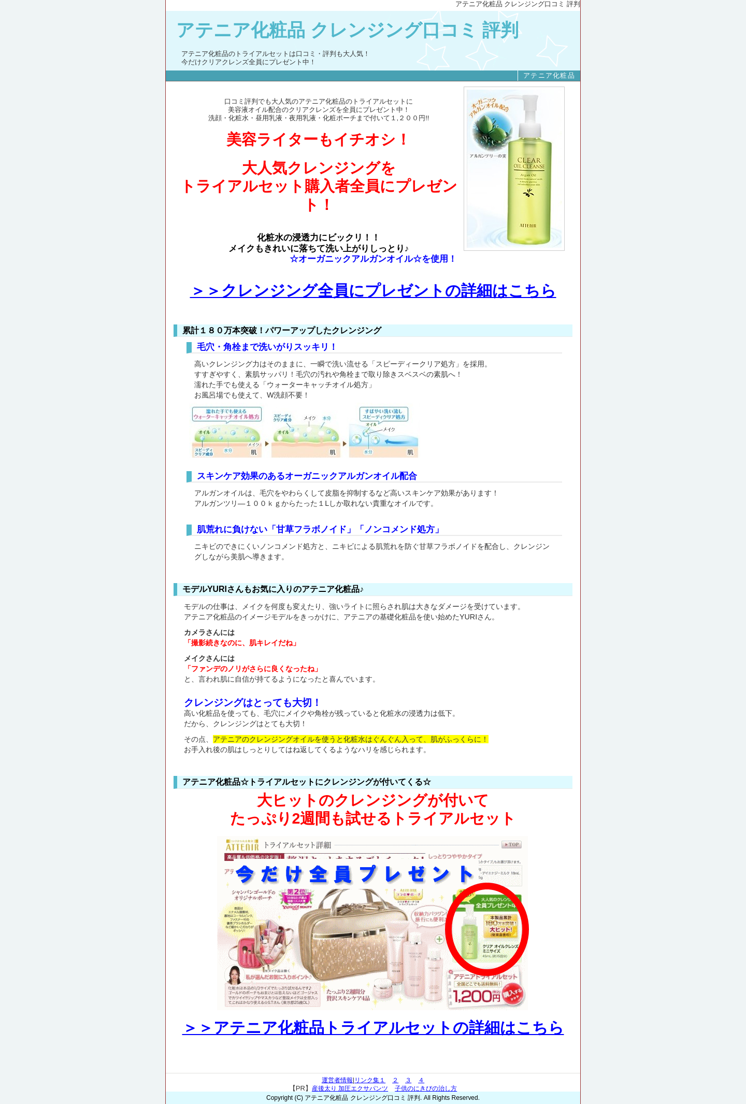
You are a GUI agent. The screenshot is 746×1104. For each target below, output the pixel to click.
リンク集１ (369, 1080)
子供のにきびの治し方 (426, 1088)
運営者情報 (337, 1080)
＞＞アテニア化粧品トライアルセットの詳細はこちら (373, 1027)
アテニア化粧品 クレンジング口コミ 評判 (347, 30)
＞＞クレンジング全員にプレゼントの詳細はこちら (373, 290)
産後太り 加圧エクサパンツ (350, 1088)
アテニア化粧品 (549, 75)
